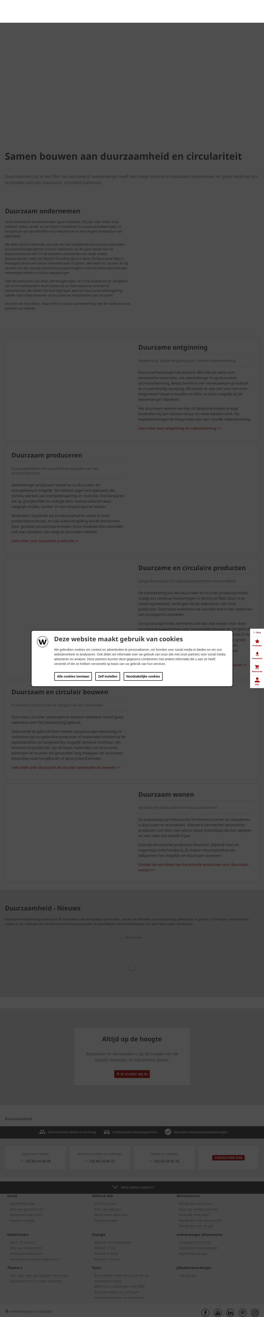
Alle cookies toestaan (73, 676)
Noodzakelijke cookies (143, 676)
